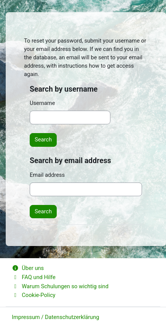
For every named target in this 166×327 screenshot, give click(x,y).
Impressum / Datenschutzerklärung (55, 317)
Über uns (28, 268)
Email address (47, 174)
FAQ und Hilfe (34, 277)
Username (42, 103)
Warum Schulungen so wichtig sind (60, 286)
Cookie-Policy (34, 295)
